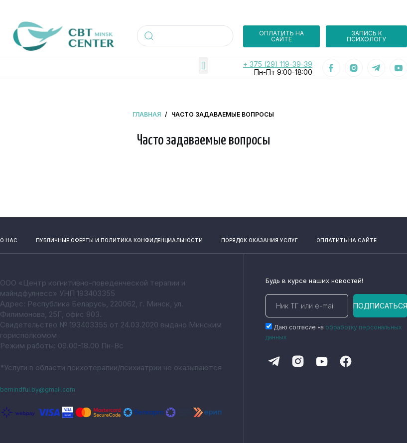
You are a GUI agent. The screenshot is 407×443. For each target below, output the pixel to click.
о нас (6, 237)
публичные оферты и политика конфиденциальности (92, 237)
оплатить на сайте (365, 237)
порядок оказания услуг (273, 237)
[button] (203, 65)
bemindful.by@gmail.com (43, 389)
